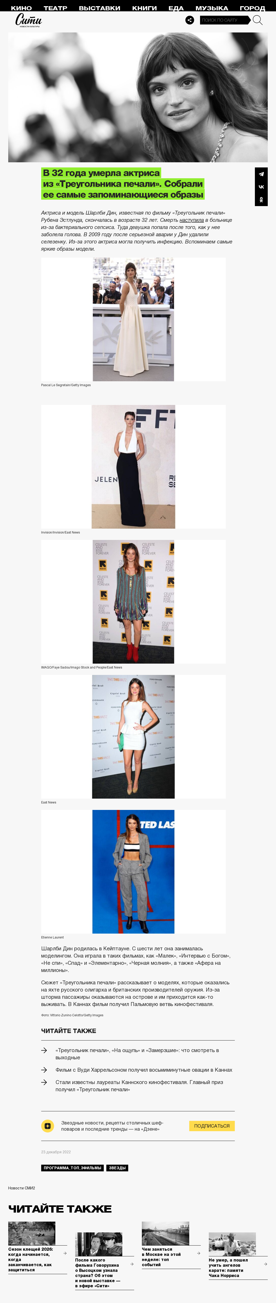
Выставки (99, 8)
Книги (144, 8)
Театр (55, 8)
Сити (28, 20)
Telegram (261, 173)
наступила (192, 220)
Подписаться (212, 1126)
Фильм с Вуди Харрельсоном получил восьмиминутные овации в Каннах (144, 1070)
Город (252, 8)
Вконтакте (261, 186)
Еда (176, 8)
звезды (117, 1168)
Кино (21, 8)
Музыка (211, 8)
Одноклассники (261, 199)
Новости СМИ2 (21, 1188)
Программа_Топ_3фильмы (72, 1168)
